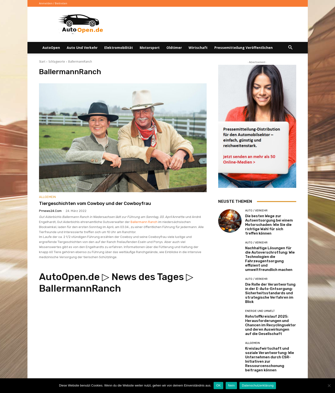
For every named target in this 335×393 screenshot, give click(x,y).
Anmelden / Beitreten (53, 3)
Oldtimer (174, 47)
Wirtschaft (198, 47)
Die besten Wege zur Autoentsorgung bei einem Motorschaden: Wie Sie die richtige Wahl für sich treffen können (269, 225)
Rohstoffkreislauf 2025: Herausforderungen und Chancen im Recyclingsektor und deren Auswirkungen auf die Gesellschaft (270, 325)
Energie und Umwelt (260, 311)
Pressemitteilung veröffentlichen (243, 47)
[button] (290, 48)
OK (218, 385)
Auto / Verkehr (256, 210)
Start (42, 61)
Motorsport (150, 47)
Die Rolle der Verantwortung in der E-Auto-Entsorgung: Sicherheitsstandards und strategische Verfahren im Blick (270, 293)
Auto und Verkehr (82, 47)
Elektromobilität (118, 47)
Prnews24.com (50, 211)
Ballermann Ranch (144, 222)
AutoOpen (51, 47)
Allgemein (47, 196)
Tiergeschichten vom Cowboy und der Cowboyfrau (95, 203)
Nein (231, 385)
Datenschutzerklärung (257, 385)
